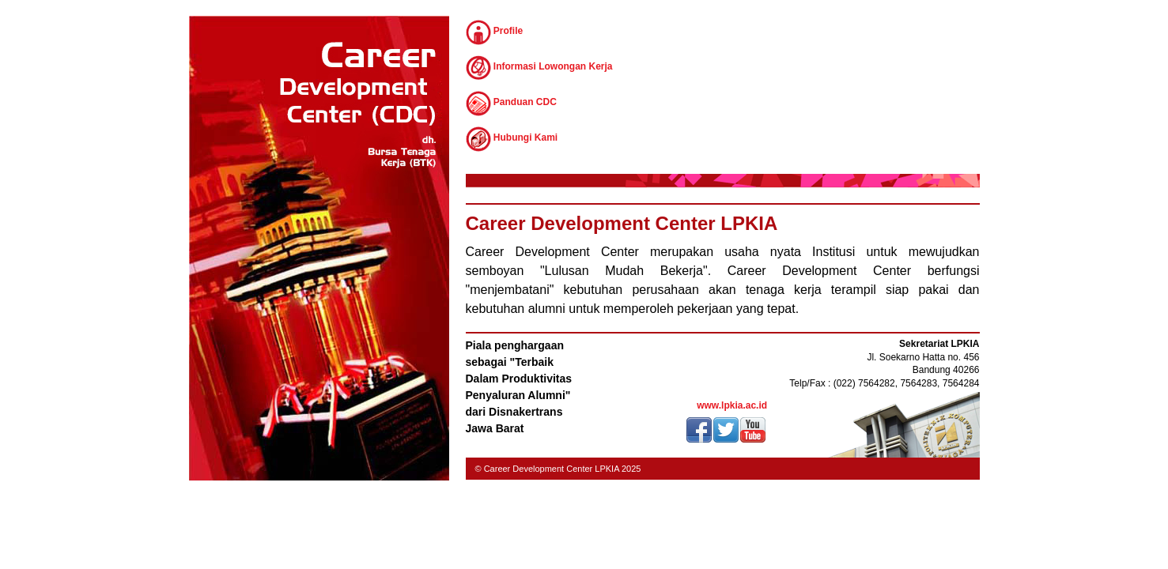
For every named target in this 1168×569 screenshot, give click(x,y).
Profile (495, 32)
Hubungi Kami (512, 139)
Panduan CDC (511, 103)
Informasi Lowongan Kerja (539, 68)
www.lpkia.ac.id (732, 405)
